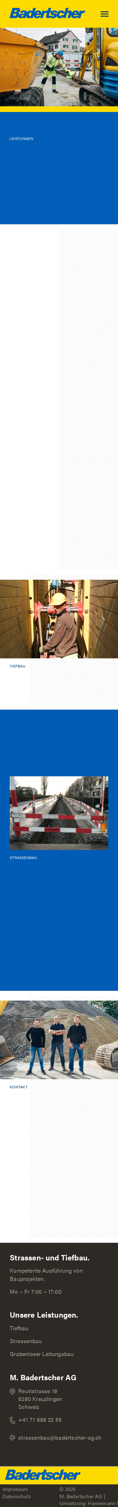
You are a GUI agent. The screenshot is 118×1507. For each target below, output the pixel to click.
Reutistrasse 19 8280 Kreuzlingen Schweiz (40, 1398)
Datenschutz (17, 1496)
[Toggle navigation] (109, 14)
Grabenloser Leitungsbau (42, 1354)
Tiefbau (19, 1328)
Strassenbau (26, 1341)
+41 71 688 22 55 (40, 1419)
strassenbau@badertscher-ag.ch (59, 1437)
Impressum (15, 1489)
